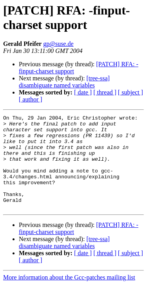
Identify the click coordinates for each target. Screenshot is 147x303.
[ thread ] (104, 92)
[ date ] (83, 92)
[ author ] (30, 99)
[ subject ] (130, 92)
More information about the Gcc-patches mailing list (69, 296)
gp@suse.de (58, 43)
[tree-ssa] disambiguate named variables (64, 82)
